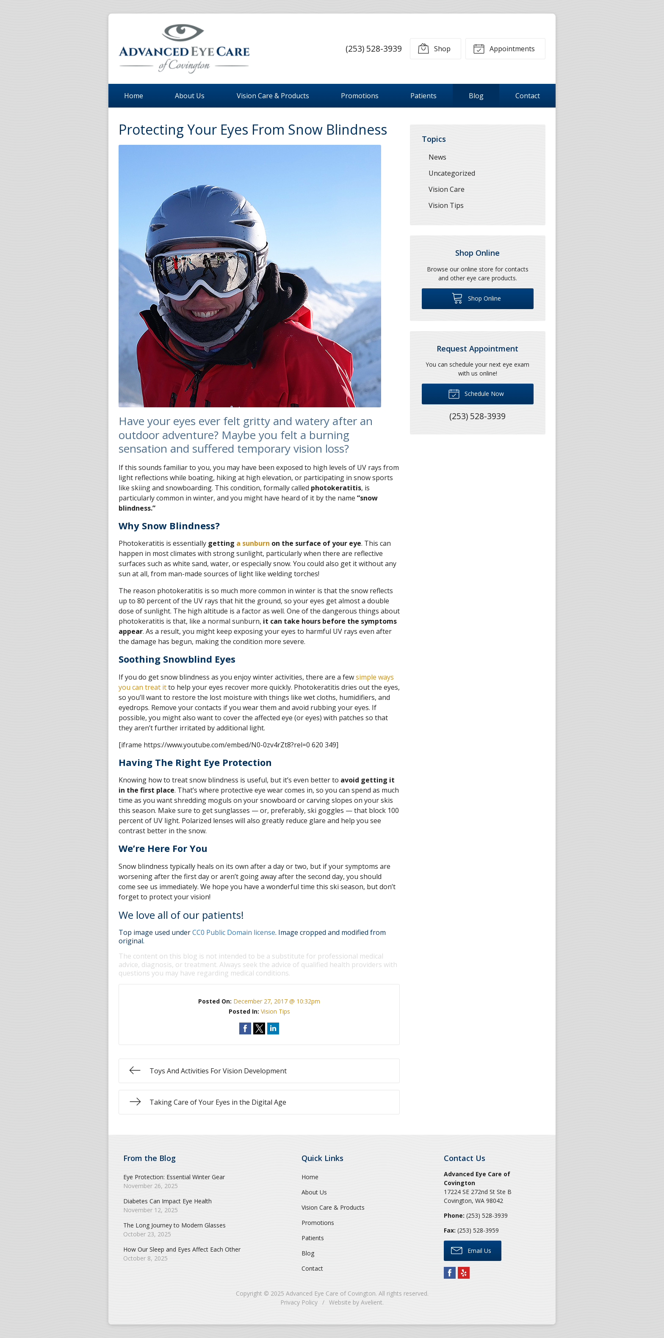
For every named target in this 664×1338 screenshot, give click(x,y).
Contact (527, 95)
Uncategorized (452, 173)
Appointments (504, 48)
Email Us (471, 1250)
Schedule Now (476, 393)
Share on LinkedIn (273, 1028)
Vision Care (447, 189)
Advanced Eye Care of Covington (331, 1293)
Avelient (371, 1302)
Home (133, 95)
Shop (434, 48)
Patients (423, 95)
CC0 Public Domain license (233, 932)
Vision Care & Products (273, 95)
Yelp (464, 1273)
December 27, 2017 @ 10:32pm (276, 1001)
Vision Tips (275, 1011)
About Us (190, 95)
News (437, 157)
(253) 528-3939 (374, 48)
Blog (476, 95)
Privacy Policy (299, 1302)
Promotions (360, 95)
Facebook (450, 1273)
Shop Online (476, 298)
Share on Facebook (245, 1028)
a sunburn (253, 543)
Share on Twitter (259, 1028)
